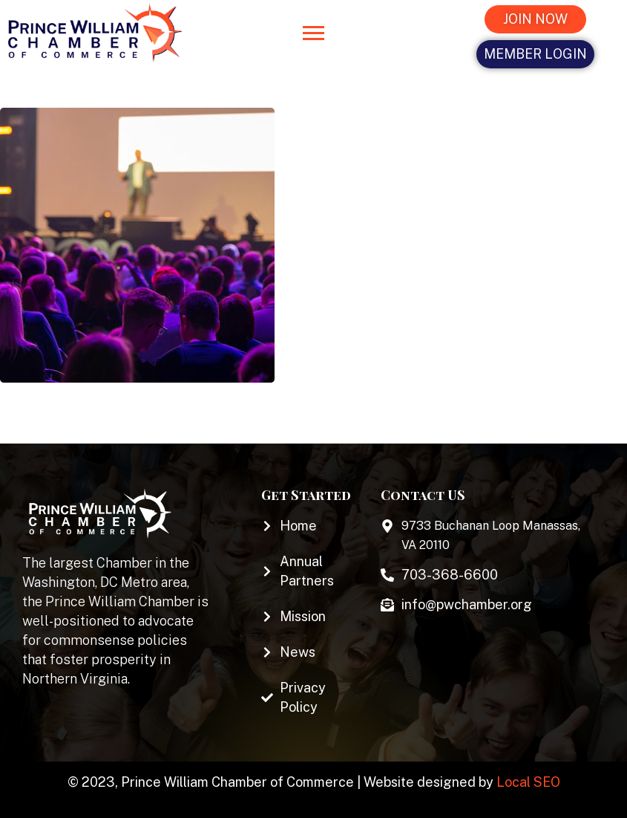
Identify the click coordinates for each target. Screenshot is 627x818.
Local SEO (528, 782)
